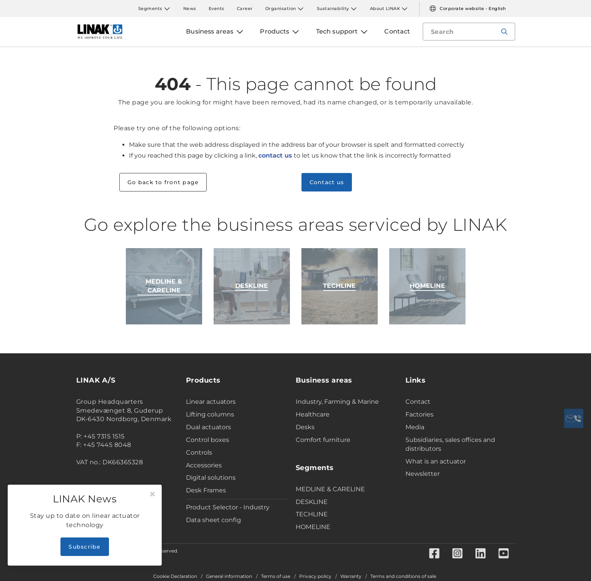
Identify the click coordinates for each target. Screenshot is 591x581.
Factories (419, 414)
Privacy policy (315, 576)
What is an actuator (435, 461)
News (189, 8)
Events (216, 8)
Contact (417, 401)
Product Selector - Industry (228, 507)
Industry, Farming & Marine (337, 401)
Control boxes (207, 439)
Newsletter (422, 473)
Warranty (351, 576)
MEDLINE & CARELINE (330, 489)
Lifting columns (210, 414)
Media (414, 427)
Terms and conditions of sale (403, 576)
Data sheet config (213, 520)
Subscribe (84, 546)
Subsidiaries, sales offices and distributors (450, 444)
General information (229, 576)
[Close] (152, 494)
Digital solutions (211, 477)
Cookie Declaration (175, 576)
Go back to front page (163, 182)
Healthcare (313, 414)
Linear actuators (211, 401)
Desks (305, 427)
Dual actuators (208, 427)
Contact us (327, 182)
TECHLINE (312, 514)
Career (245, 8)
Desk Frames (206, 490)
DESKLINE (312, 501)
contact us (275, 155)
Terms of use (275, 576)
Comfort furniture (323, 439)
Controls (199, 452)
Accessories (204, 465)
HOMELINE (313, 527)
